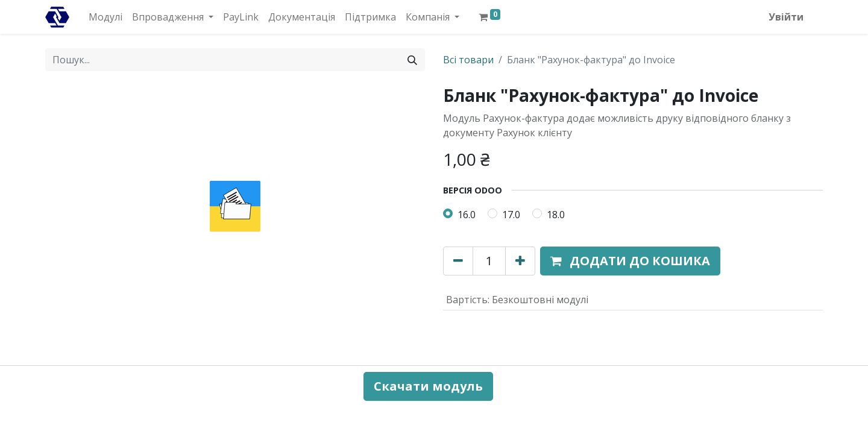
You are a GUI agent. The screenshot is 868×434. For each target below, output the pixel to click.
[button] (630, 261)
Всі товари (468, 59)
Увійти (786, 17)
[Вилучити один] (458, 261)
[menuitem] (105, 17)
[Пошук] (412, 59)
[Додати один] (520, 261)
